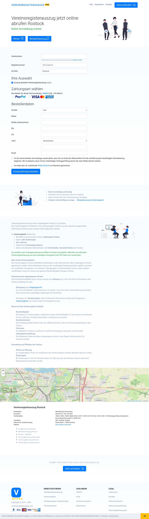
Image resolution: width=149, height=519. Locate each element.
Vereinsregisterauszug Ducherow (28, 442)
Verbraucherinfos (115, 501)
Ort (12, 134)
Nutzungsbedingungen (118, 510)
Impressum (99, 4)
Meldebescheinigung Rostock (27, 431)
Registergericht (42, 287)
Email (13, 153)
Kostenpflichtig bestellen (25, 171)
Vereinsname (16, 56)
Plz (12, 128)
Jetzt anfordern (126, 4)
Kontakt (109, 4)
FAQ (91, 4)
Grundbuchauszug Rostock (27, 429)
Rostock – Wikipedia (24, 434)
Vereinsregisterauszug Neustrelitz (29, 437)
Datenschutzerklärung (117, 506)
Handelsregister (50, 506)
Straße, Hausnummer (19, 122)
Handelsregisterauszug (61, 60)
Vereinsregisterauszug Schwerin (28, 440)
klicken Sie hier (77, 60)
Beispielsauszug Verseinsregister (96, 200)
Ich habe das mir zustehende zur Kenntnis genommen (42, 165)
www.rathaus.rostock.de (63, 424)
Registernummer (18, 65)
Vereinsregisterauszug (27, 5)
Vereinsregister (26, 234)
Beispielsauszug (39, 38)
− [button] (3, 374)
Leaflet (128, 401)
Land (13, 141)
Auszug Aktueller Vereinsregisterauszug (32, 83)
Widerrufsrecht (44, 165)
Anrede (14, 110)
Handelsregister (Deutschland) (56, 501)
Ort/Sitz (14, 71)
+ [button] (3, 371)
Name (13, 116)
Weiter (18, 38)
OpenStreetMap (137, 401)
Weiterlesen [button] (114, 516)
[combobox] (64, 56)
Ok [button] (145, 516)
